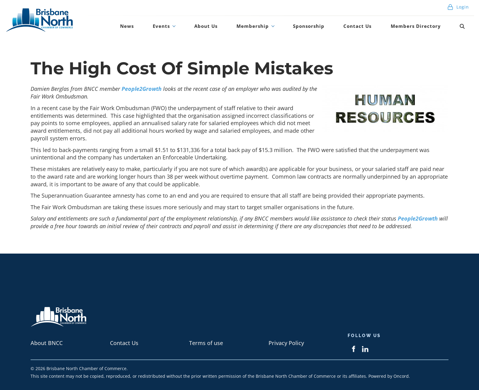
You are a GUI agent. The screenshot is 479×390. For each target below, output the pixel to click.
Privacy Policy (286, 343)
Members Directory (428, 28)
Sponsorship (331, 28)
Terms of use (206, 343)
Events (203, 28)
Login (458, 9)
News (177, 28)
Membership (281, 28)
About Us (240, 28)
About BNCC (47, 343)
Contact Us (374, 28)
